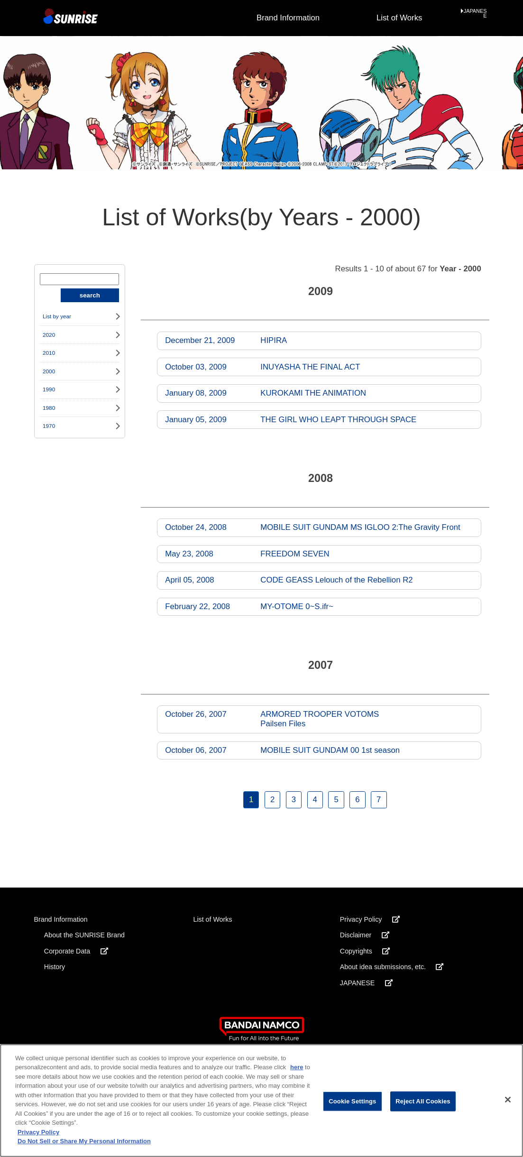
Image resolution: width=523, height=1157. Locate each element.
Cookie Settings (352, 1101)
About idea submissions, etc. (392, 967)
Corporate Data (76, 951)
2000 (49, 371)
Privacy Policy (370, 919)
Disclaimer (364, 935)
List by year (57, 316)
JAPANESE (475, 14)
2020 (49, 335)
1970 (49, 426)
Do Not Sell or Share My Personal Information (84, 1141)
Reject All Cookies (422, 1101)
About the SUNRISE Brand (84, 935)
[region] (261, 1100)
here (296, 1067)
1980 (49, 408)
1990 (49, 389)
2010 (49, 353)
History (54, 967)
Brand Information (288, 17)
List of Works (399, 17)
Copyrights (365, 951)
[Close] (507, 1099)
